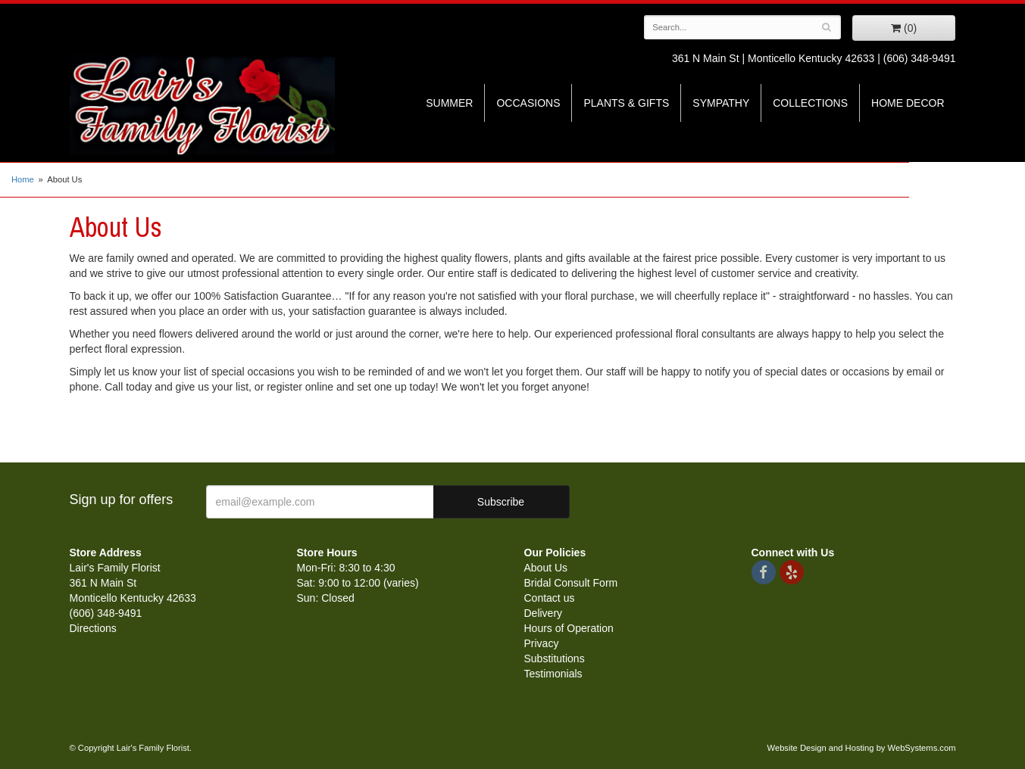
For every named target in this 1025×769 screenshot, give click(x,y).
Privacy (541, 643)
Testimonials (553, 674)
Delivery (543, 613)
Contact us (549, 598)
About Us (546, 568)
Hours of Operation (569, 628)
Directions (93, 628)
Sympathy (720, 103)
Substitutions (554, 658)
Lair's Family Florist (202, 104)
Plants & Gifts (626, 103)
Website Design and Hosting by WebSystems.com (861, 747)
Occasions (528, 103)
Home (22, 179)
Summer (449, 103)
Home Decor (907, 103)
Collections (810, 103)
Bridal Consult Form (571, 583)
